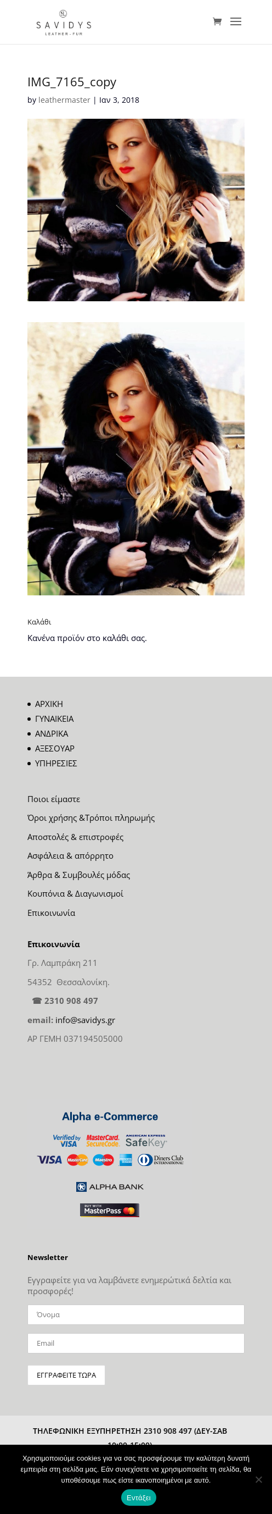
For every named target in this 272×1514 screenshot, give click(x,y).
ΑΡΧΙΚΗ (49, 703)
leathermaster (64, 100)
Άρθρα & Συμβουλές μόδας (78, 874)
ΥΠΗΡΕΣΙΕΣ (56, 763)
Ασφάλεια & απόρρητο (70, 855)
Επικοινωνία (51, 912)
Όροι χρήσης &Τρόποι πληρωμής (91, 817)
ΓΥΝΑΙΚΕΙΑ (54, 718)
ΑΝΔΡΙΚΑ (51, 733)
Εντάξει (139, 1498)
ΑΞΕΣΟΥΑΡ (55, 748)
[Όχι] (258, 1479)
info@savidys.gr (85, 1019)
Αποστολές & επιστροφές (75, 836)
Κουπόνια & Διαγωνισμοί (75, 893)
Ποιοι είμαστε (53, 798)
